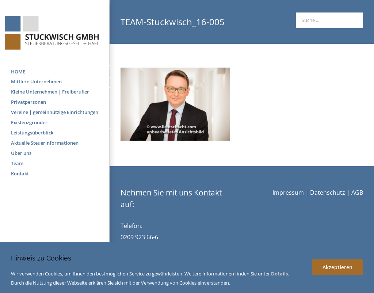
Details (279, 273)
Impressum (288, 193)
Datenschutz (327, 193)
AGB (357, 193)
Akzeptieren (337, 267)
